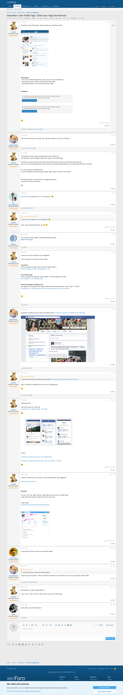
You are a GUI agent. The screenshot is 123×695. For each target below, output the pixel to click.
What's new (26, 6)
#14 (114, 587)
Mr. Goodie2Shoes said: (28, 216)
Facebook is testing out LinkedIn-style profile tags (70, 313)
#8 (114, 309)
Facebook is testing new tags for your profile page (36, 457)
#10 (114, 400)
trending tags (73, 18)
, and (29, 148)
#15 (114, 604)
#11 (114, 474)
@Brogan (26, 196)
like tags (46, 18)
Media (36, 6)
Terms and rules (91, 668)
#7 (114, 252)
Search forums (18, 9)
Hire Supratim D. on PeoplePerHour (32, 278)
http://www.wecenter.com (28, 481)
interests (34, 18)
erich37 (10, 18)
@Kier (40, 196)
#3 (114, 153)
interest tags (27, 18)
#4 (114, 193)
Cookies (10, 668)
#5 (114, 213)
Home (10, 6)
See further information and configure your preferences (24, 691)
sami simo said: (26, 569)
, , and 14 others (33, 129)
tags (68, 18)
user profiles (81, 18)
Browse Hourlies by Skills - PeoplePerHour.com (35, 269)
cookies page (46, 98)
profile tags (58, 18)
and (28, 208)
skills (64, 18)
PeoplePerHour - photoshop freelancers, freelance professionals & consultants (45, 288)
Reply (107, 125)
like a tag (39, 18)
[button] (31, 6)
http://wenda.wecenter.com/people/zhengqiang (35, 505)
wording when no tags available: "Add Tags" (34, 409)
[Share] (106, 22)
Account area (93, 679)
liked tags (51, 18)
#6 (114, 234)
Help (107, 668)
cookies (20, 688)
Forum (61, 679)
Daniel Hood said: (27, 376)
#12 (114, 548)
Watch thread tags (27, 239)
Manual (110, 679)
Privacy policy (101, 668)
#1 (108, 22)
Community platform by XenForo (61, 672)
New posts (10, 9)
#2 (114, 135)
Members (55, 6)
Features (77, 679)
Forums (17, 6)
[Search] (112, 6)
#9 (114, 373)
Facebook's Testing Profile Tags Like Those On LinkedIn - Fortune (41, 461)
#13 (114, 566)
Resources (45, 6)
